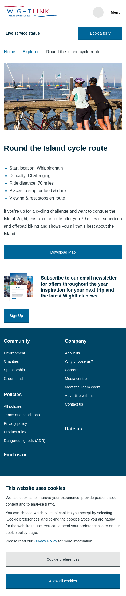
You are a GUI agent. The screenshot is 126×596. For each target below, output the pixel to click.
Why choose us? (79, 361)
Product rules (15, 432)
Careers (71, 370)
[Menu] (114, 12)
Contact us (74, 404)
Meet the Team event (82, 387)
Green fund (13, 378)
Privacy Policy (45, 541)
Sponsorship (14, 370)
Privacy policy (15, 423)
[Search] (98, 12)
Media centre (76, 378)
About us (72, 353)
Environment (14, 353)
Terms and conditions (22, 415)
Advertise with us (79, 395)
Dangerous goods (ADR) (24, 440)
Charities (11, 361)
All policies (13, 406)
